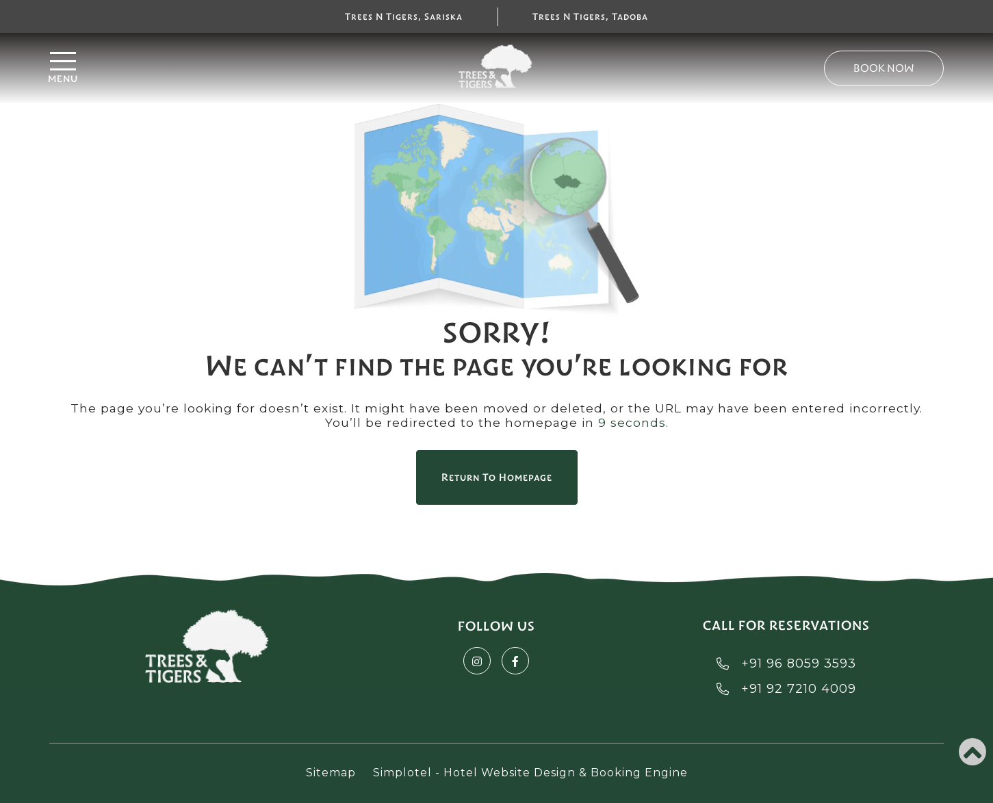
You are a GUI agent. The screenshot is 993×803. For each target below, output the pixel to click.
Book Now (883, 68)
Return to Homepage (496, 477)
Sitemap (331, 772)
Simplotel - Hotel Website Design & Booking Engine (530, 772)
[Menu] (196, 68)
